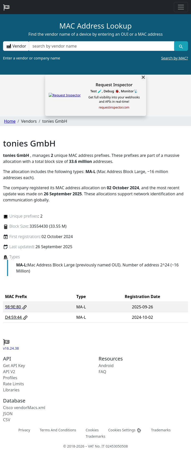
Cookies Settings (125, 430)
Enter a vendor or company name (95, 58)
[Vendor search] (181, 46)
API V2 (9, 371)
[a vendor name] (101, 46)
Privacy (24, 430)
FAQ (102, 371)
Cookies (92, 430)
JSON (8, 413)
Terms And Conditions (58, 430)
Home (10, 121)
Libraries (11, 390)
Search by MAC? (174, 58)
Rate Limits (13, 384)
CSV (6, 419)
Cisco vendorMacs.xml (24, 407)
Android (106, 365)
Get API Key (14, 365)
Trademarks (161, 430)
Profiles (10, 378)
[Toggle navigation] (181, 7)
